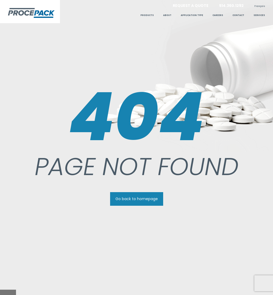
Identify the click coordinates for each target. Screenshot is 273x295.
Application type (192, 15)
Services (259, 15)
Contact (238, 15)
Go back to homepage (136, 198)
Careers (217, 15)
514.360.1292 (231, 5)
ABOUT (167, 15)
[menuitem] (259, 6)
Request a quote (190, 5)
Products (147, 15)
